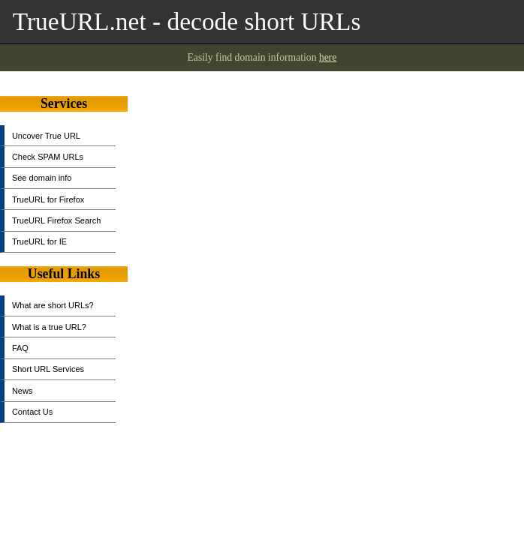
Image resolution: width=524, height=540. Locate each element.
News (22, 390)
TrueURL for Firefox (48, 199)
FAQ (20, 348)
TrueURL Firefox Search (56, 220)
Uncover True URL (46, 135)
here (328, 57)
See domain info (42, 177)
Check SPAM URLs (47, 156)
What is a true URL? (49, 327)
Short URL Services (48, 369)
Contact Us (32, 411)
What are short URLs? (53, 305)
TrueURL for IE (39, 241)
